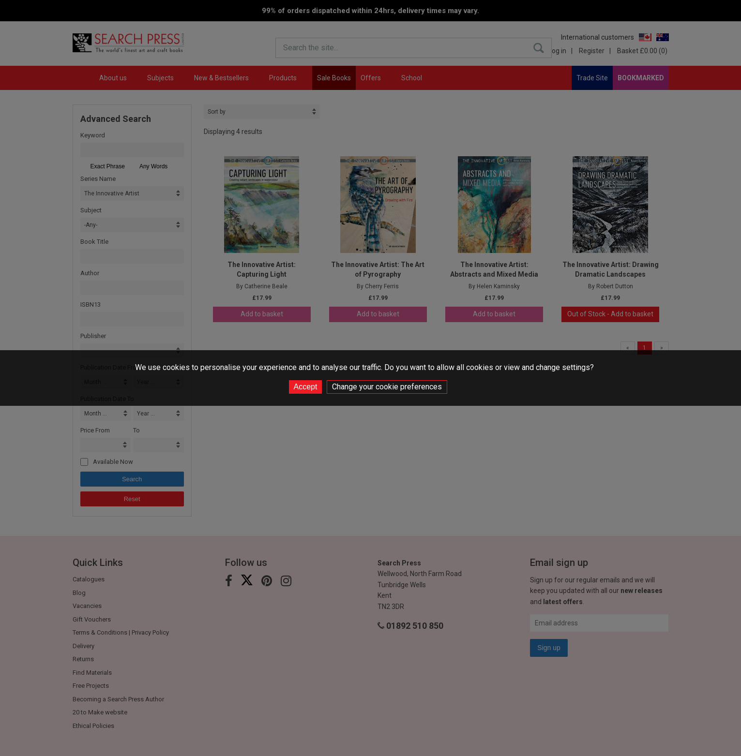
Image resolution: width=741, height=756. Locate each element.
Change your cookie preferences (387, 386)
